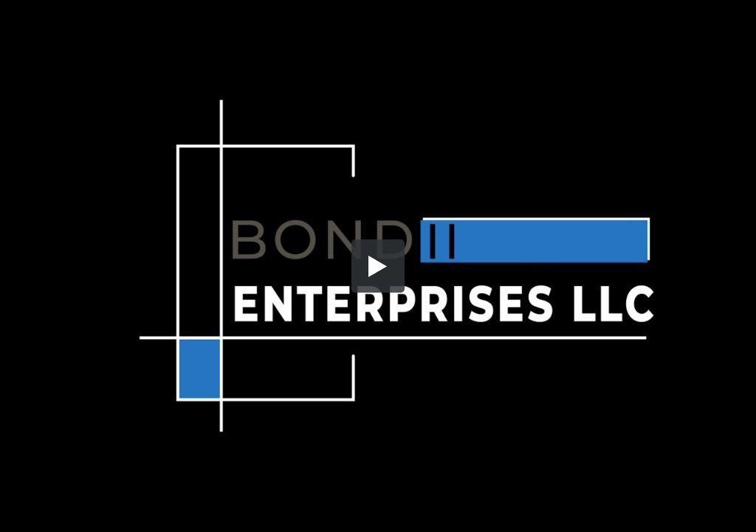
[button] (378, 266)
